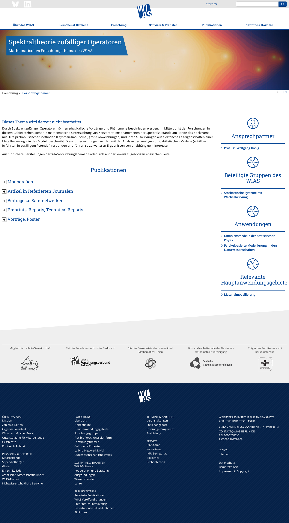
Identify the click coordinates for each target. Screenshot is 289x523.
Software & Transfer (163, 25)
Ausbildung (154, 433)
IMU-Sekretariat (157, 453)
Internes (211, 4)
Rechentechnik (156, 462)
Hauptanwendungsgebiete (91, 429)
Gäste (5, 466)
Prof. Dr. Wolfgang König (241, 148)
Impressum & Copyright (234, 471)
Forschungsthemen (36, 93)
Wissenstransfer (84, 479)
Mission (7, 420)
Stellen (223, 450)
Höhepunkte (82, 425)
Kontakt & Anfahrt (13, 446)
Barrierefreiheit (228, 467)
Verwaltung (154, 449)
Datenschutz (227, 463)
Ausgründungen (84, 475)
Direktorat (153, 445)
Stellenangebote (157, 425)
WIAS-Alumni (10, 479)
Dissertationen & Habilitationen (94, 508)
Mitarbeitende (11, 458)
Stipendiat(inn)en (13, 462)
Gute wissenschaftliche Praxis (93, 455)
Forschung (118, 25)
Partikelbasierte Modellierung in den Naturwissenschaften (250, 247)
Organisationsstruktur (16, 429)
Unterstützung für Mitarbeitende (23, 438)
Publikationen (212, 25)
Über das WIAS (23, 25)
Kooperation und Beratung (91, 470)
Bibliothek (80, 512)
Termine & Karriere (259, 25)
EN (285, 92)
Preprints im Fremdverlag (90, 504)
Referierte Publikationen (89, 495)
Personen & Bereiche (73, 25)
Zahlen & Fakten (12, 425)
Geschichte (9, 442)
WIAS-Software (83, 466)
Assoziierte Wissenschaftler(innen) (23, 475)
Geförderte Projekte (87, 446)
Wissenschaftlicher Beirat (18, 433)
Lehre (78, 483)
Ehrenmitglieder (12, 470)
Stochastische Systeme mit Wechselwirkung (243, 195)
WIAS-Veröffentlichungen (90, 499)
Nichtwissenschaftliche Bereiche (22, 483)
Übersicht (80, 420)
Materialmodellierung (239, 294)
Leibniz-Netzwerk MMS (89, 450)
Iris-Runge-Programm (160, 429)
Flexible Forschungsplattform (93, 438)
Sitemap (224, 454)
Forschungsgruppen (87, 433)
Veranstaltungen (157, 420)
